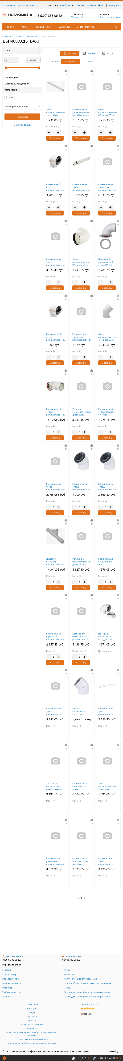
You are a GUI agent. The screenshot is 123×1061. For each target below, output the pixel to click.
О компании (8, 5)
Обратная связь (71, 956)
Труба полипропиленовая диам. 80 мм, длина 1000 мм (56, 113)
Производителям (26, 5)
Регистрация (114, 5)
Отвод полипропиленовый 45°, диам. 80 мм (108, 337)
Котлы (25, 26)
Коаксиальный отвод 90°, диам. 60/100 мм (80, 861)
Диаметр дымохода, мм (22, 106)
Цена (22, 50)
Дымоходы (64, 26)
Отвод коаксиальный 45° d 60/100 (79, 711)
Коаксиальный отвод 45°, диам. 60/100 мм (106, 412)
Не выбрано (66, 5)
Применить (22, 116)
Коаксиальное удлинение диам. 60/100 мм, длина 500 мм (81, 113)
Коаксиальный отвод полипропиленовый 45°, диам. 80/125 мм (108, 489)
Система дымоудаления (22, 83)
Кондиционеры (43, 26)
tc (120, 1051)
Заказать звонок (12, 956)
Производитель (22, 77)
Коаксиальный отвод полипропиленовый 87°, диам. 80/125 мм (56, 190)
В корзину (55, 138)
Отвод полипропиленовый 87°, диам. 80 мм (82, 262)
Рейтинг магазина (91, 1004)
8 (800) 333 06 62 (49, 15)
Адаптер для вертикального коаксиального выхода (54, 788)
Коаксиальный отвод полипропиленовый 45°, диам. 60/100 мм (82, 489)
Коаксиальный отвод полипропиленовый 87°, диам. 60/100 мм (56, 340)
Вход (103, 5)
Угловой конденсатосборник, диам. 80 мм (83, 412)
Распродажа (22, 89)
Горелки (10, 26)
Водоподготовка (85, 26)
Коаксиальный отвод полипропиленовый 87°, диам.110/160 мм (56, 415)
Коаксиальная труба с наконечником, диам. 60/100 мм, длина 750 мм (106, 864)
